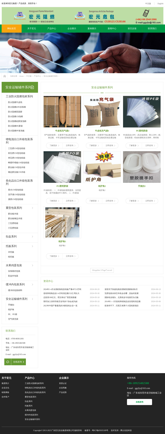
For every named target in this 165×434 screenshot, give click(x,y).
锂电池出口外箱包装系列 (35, 388)
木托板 (11, 252)
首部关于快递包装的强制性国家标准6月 (121, 289)
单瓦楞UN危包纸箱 (16, 158)
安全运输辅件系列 (51, 76)
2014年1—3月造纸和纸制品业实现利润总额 (122, 301)
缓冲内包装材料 (15, 290)
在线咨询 (139, 402)
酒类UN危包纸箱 (15, 199)
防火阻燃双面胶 (15, 112)
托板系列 (11, 246)
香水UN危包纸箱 (15, 190)
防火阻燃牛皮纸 (15, 102)
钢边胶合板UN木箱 (16, 172)
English (160, 4)
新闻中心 (112, 28)
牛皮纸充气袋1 (102, 131)
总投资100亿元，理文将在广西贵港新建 (59, 297)
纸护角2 (102, 186)
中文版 (148, 4)
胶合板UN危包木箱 (16, 167)
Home (21, 76)
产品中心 (51, 28)
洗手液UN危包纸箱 (16, 194)
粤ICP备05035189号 (100, 430)
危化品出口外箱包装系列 (35, 392)
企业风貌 (63, 388)
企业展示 (72, 28)
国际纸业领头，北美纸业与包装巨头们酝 (122, 297)
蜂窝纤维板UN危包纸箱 (18, 163)
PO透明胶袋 (62, 186)
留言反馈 (132, 28)
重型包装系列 (14, 207)
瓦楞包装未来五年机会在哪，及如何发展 (122, 293)
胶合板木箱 (13, 214)
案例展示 (92, 28)
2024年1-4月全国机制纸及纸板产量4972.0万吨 (62, 289)
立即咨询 (70, 145)
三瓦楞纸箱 (13, 223)
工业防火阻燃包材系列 (19, 96)
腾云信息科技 (126, 430)
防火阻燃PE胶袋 (15, 126)
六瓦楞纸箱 (13, 228)
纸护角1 (62, 241)
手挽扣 (11, 305)
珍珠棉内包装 (14, 271)
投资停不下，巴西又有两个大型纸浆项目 (122, 306)
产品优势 (63, 392)
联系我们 (152, 28)
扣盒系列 (11, 236)
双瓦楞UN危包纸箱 (16, 153)
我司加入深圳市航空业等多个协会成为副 (60, 301)
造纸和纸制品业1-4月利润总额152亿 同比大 (61, 293)
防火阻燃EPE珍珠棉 (17, 107)
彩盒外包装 (13, 276)
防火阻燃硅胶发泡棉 (17, 121)
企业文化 (5, 388)
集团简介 (5, 383)
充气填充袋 (13, 319)
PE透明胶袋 (141, 131)
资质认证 (63, 383)
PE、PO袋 (12, 314)
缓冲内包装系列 (15, 284)
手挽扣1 (142, 186)
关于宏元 (31, 28)
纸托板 (11, 257)
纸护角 (11, 309)
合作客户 (5, 397)
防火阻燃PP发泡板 (16, 131)
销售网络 (5, 392)
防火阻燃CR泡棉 (15, 116)
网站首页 (11, 28)
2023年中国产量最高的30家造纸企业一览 (60, 306)
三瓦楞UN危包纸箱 (16, 148)
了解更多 (54, 145)
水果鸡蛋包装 (14, 265)
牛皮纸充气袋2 (62, 131)
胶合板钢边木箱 (15, 218)
